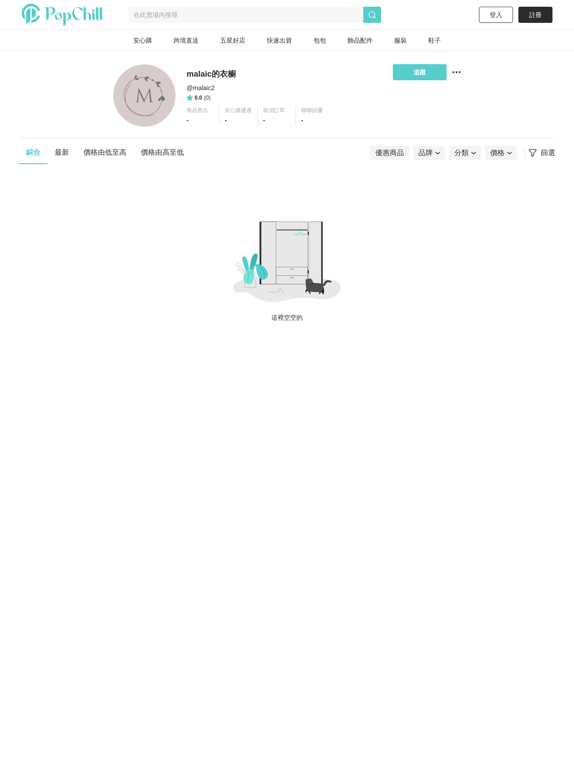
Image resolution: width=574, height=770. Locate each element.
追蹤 (419, 72)
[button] (200, 116)
